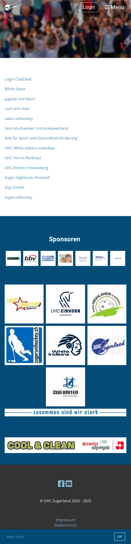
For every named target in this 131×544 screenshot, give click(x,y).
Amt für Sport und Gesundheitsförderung (41, 138)
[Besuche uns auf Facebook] (61, 484)
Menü (114, 7)
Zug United (14, 187)
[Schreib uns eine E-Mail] (69, 484)
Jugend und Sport (20, 98)
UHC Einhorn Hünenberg (26, 167)
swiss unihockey (19, 118)
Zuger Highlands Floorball (27, 177)
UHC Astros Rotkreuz (23, 157)
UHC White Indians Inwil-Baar (30, 148)
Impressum (66, 519)
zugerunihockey (18, 197)
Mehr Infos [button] (14, 536)
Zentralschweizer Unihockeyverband (36, 128)
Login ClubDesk (18, 79)
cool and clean (17, 108)
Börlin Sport (15, 88)
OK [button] (119, 536)
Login (89, 7)
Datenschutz (65, 525)
